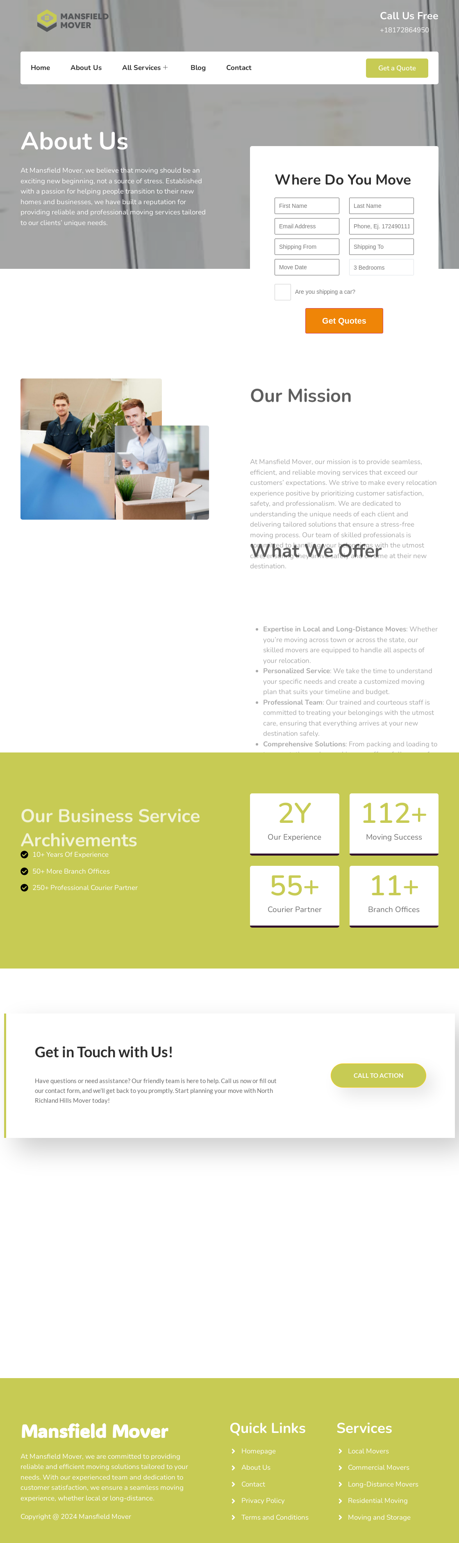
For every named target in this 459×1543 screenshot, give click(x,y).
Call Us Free (409, 16)
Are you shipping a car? (315, 294)
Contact (239, 67)
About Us (86, 67)
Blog (198, 67)
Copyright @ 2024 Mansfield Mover (75, 1516)
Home (40, 67)
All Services (145, 68)
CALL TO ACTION (378, 1075)
